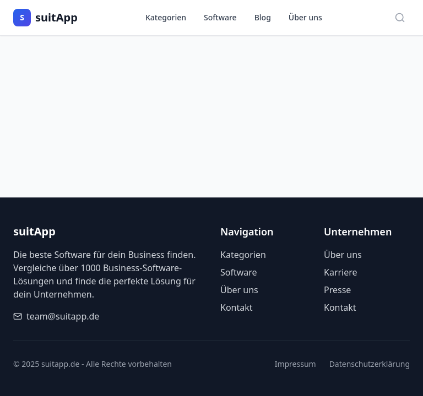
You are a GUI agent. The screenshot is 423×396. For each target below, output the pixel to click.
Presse (337, 290)
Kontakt (236, 307)
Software (220, 17)
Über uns (305, 17)
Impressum (295, 364)
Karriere (340, 272)
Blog (262, 17)
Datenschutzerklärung (369, 364)
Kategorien (165, 17)
